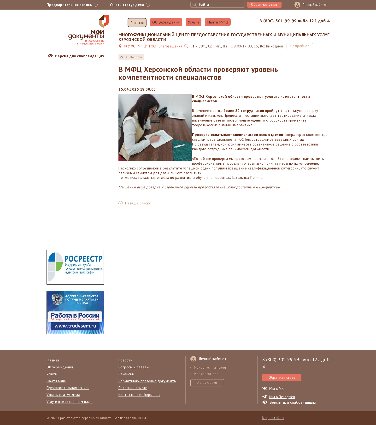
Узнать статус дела (63, 394)
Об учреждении (166, 22)
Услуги (193, 22)
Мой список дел (206, 374)
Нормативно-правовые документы (147, 381)
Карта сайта (273, 417)
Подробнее (300, 46)
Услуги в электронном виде (70, 401)
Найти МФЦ (218, 22)
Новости (125, 360)
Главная (137, 22)
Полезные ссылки (132, 387)
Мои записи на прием (210, 368)
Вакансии (126, 374)
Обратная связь (264, 4)
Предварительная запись (68, 387)
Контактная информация (139, 394)
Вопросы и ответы (133, 367)
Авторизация (207, 383)
